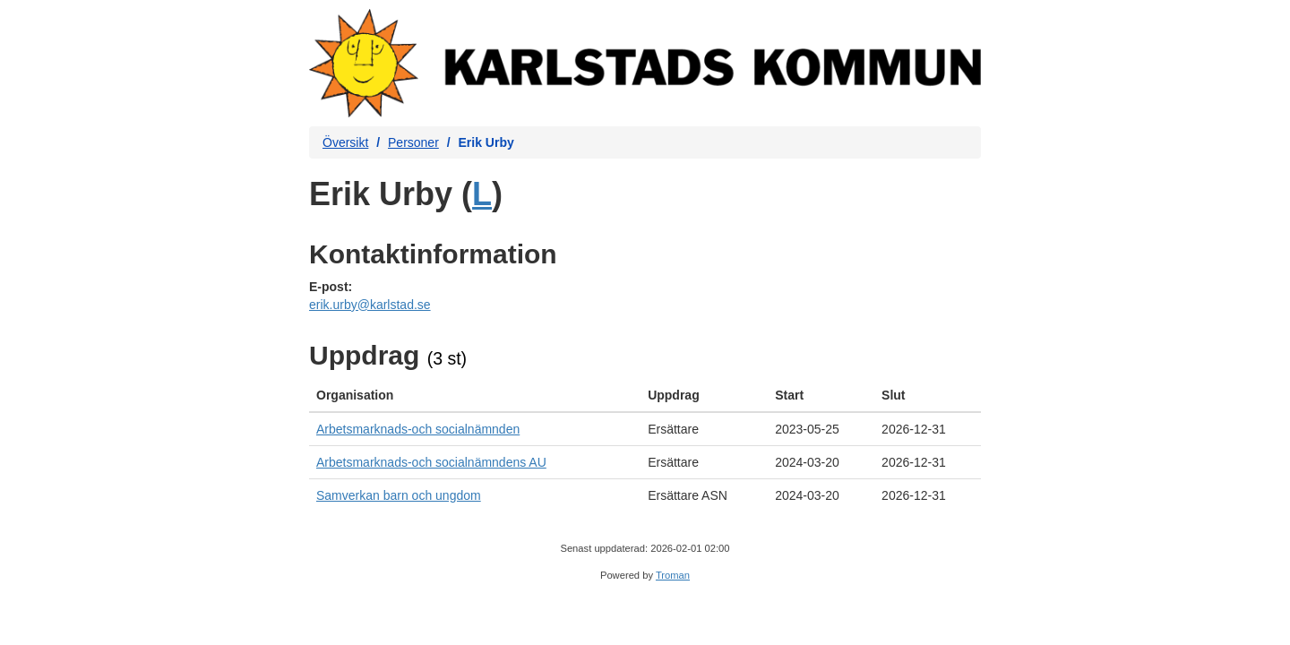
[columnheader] (475, 395)
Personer (413, 142)
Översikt (345, 142)
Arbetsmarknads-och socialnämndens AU (431, 462)
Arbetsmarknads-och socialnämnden (418, 429)
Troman (673, 575)
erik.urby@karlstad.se (370, 304)
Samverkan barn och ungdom (398, 495)
